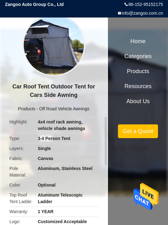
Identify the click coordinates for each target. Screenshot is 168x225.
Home (137, 41)
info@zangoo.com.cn (142, 13)
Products (26, 108)
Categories (138, 56)
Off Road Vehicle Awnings (64, 108)
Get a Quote (138, 131)
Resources (138, 86)
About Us (138, 101)
